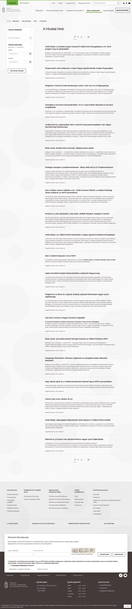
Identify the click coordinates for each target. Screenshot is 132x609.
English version (78, 575)
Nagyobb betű (25, 575)
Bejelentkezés (123, 10)
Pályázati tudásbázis (13, 511)
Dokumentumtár (12, 505)
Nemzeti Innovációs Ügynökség (58, 508)
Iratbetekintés (97, 514)
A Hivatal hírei (42, 21)
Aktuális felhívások (12, 494)
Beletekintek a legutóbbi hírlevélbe (19, 569)
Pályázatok (39, 10)
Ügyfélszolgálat (108, 10)
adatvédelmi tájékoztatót (19, 565)
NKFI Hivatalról (24, 3)
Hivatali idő (96, 497)
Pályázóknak (12, 3)
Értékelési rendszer (13, 508)
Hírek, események (93, 10)
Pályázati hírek (79, 502)
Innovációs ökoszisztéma (74, 10)
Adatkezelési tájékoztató (107, 591)
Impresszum (103, 588)
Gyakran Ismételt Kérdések (101, 505)
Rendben (127, 606)
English (60, 3)
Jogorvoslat (96, 511)
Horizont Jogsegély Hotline (32, 499)
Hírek (35, 21)
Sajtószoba (109, 523)
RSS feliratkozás (61, 575)
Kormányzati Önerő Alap (54, 10)
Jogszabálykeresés (105, 585)
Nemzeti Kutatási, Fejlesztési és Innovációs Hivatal (16, 589)
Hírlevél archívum (42, 569)
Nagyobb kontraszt (84, 3)
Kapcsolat (96, 494)
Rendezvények (79, 499)
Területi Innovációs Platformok (58, 496)
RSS (53, 3)
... (84, 36)
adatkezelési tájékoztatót (51, 563)
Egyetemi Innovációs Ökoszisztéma (59, 499)
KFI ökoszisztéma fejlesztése (57, 505)
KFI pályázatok (11, 497)
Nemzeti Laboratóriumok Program (59, 502)
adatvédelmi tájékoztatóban (83, 605)
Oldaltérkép (9, 575)
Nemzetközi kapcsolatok (79, 523)
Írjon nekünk (96, 508)
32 (88, 36)
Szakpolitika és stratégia (43, 523)
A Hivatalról (12, 523)
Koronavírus (78, 505)
